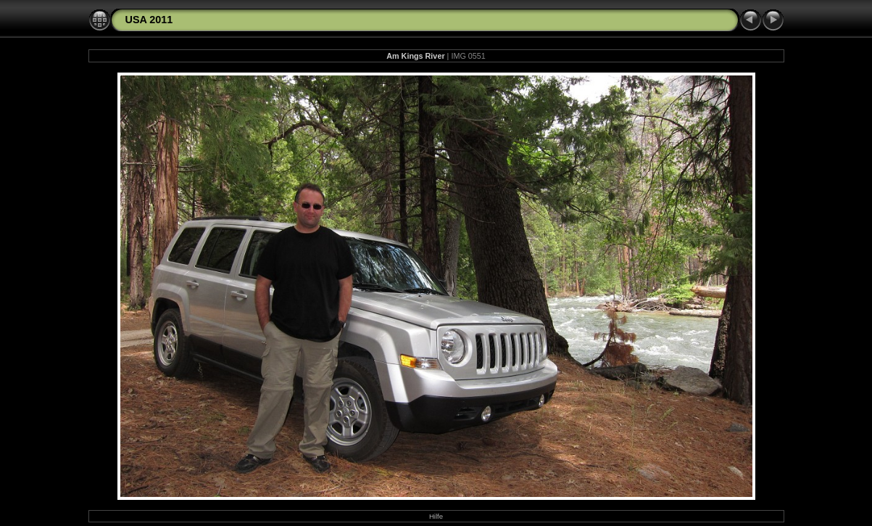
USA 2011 (149, 19)
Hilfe (436, 516)
